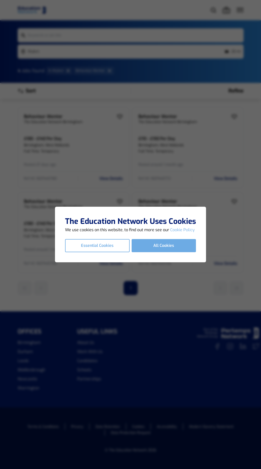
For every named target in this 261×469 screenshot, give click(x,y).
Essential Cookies (97, 245)
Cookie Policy (182, 229)
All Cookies (163, 245)
